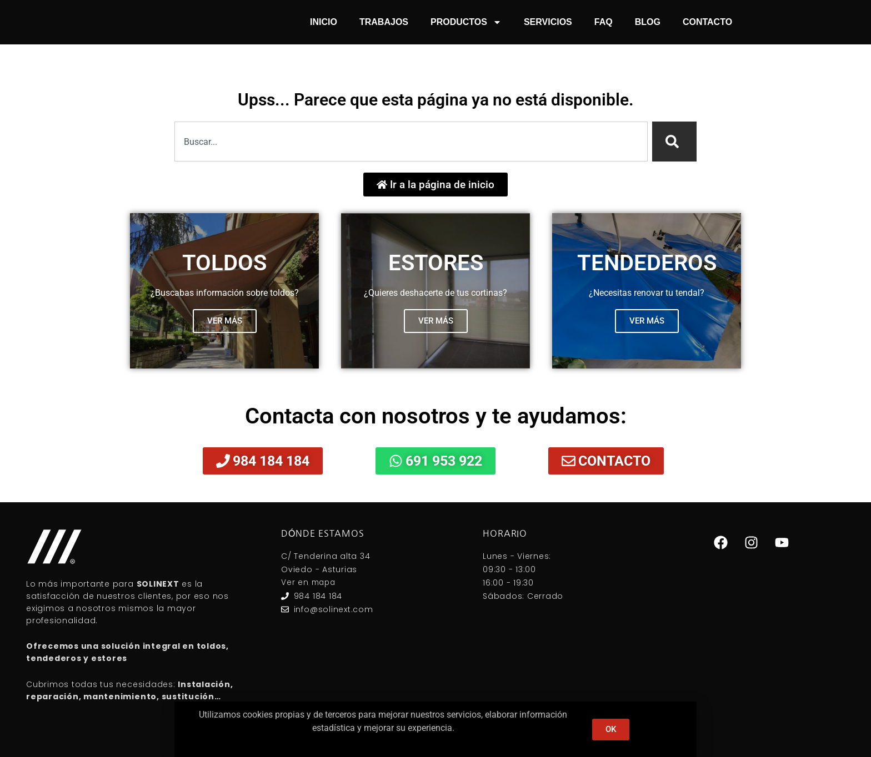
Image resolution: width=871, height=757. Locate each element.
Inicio (323, 22)
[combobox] (411, 142)
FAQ (603, 22)
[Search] (674, 142)
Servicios (548, 22)
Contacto (707, 22)
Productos (466, 22)
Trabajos (383, 22)
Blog (647, 22)
